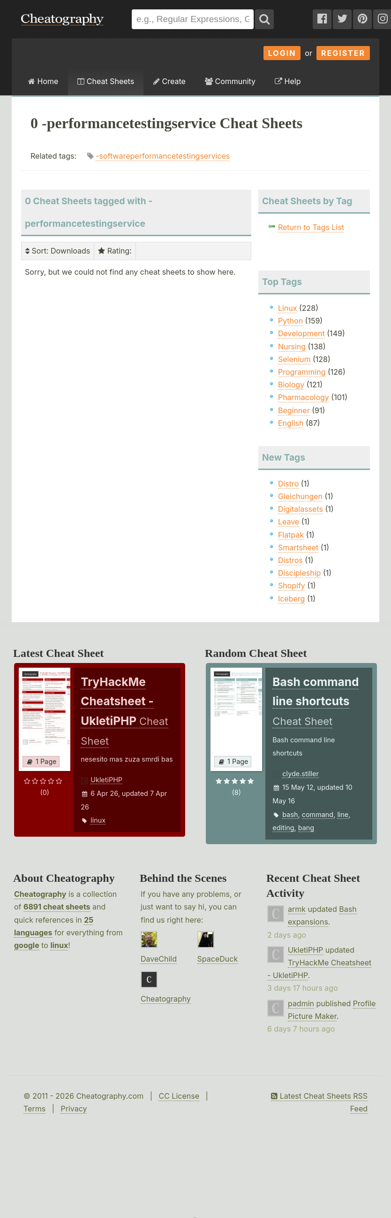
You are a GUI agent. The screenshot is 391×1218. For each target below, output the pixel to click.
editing (283, 828)
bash (290, 814)
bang (306, 828)
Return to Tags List (311, 227)
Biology (291, 384)
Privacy (73, 1108)
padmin (301, 1003)
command (317, 814)
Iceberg (291, 598)
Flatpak (291, 535)
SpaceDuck (217, 959)
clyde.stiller (300, 774)
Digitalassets (300, 509)
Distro (288, 483)
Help (288, 81)
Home (43, 81)
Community (230, 81)
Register (343, 53)
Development (301, 333)
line (342, 814)
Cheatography (40, 894)
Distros (290, 560)
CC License (178, 1096)
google (26, 945)
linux (97, 820)
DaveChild (159, 959)
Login (282, 53)
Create (169, 81)
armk (297, 909)
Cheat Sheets (105, 81)
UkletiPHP (106, 780)
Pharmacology (303, 397)
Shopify (291, 585)
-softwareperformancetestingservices (163, 156)
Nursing (292, 346)
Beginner (294, 410)
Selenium (294, 359)
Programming (302, 372)
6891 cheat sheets (56, 906)
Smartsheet (298, 547)
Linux (287, 308)
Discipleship (299, 573)
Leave (288, 521)
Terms (34, 1108)
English (291, 423)
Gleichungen (300, 496)
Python (290, 320)
